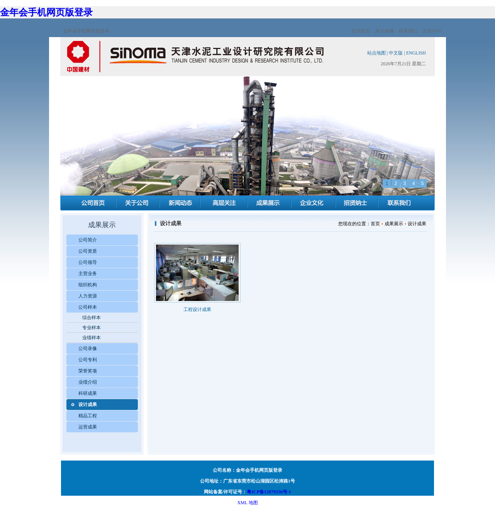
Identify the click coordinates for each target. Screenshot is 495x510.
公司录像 (87, 348)
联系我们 (408, 31)
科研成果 (87, 393)
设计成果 (87, 404)
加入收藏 (384, 31)
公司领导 (87, 262)
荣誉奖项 (87, 371)
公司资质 (87, 251)
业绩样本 (91, 337)
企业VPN (431, 31)
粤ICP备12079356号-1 (269, 492)
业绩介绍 (87, 382)
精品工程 (87, 415)
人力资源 (87, 296)
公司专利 (87, 359)
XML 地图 (247, 502)
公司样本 (87, 307)
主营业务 (87, 273)
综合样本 (91, 317)
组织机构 (87, 284)
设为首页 (361, 31)
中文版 (396, 53)
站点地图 (376, 53)
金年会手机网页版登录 (46, 12)
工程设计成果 (197, 309)
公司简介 (87, 240)
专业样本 (91, 327)
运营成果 (87, 427)
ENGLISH (416, 53)
